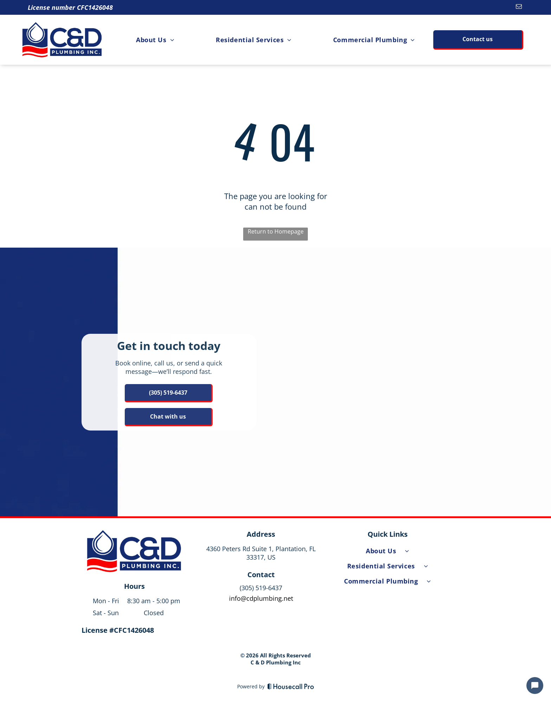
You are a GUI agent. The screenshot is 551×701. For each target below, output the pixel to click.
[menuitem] (155, 39)
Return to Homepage (276, 231)
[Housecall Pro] (290, 686)
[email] (518, 7)
